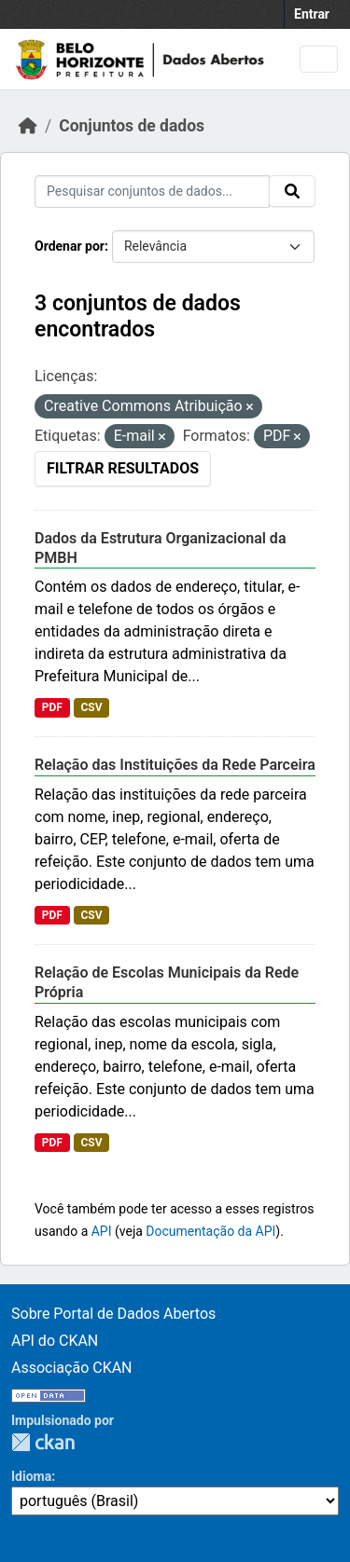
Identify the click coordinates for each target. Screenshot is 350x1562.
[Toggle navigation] (319, 59)
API (101, 1231)
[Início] (28, 125)
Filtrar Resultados (123, 468)
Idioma (31, 1476)
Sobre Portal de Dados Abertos (113, 1313)
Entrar (311, 14)
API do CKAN (54, 1341)
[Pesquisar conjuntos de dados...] (152, 191)
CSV (91, 707)
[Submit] (292, 191)
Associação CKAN (72, 1368)
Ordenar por (70, 246)
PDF (52, 707)
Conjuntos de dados (131, 125)
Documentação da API (210, 1231)
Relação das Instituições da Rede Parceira (175, 765)
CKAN (43, 1442)
